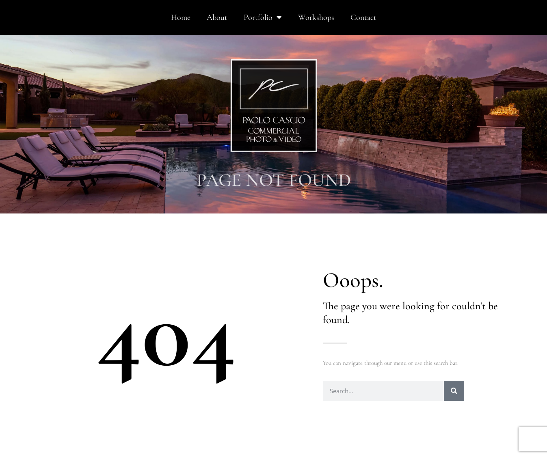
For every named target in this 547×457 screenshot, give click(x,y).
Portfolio (263, 17)
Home (180, 17)
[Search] (454, 391)
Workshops (316, 17)
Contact (363, 17)
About (217, 17)
